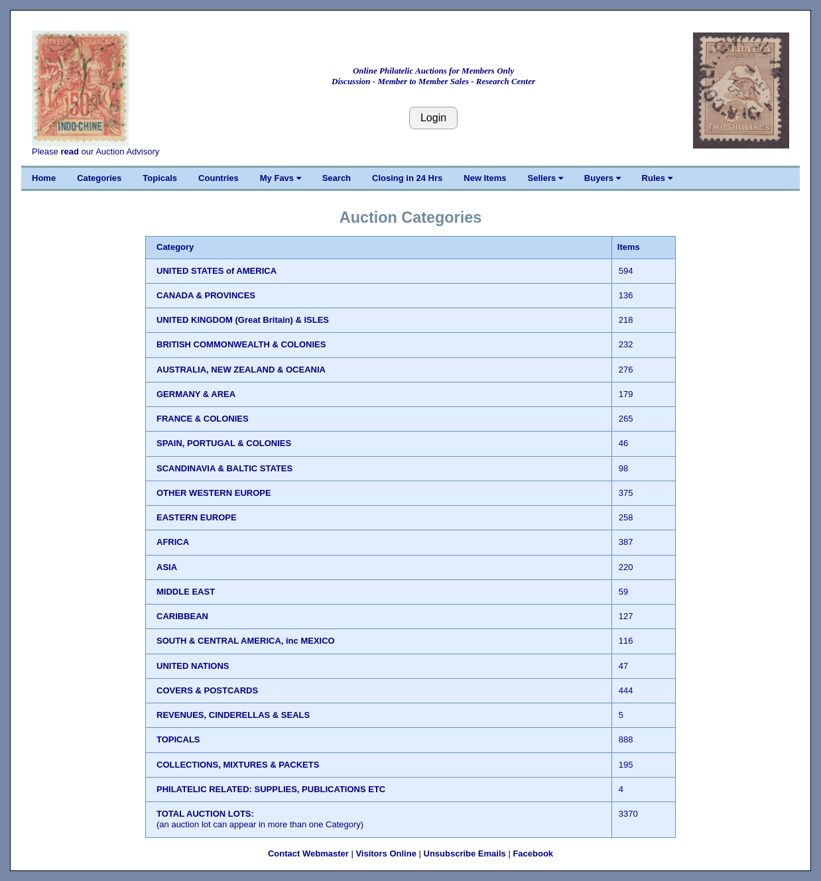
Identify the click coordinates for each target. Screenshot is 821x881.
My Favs (280, 178)
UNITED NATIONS (193, 666)
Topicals (160, 178)
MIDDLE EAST (186, 592)
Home (44, 178)
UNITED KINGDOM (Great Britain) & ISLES (243, 320)
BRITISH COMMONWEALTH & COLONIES (241, 344)
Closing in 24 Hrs (407, 178)
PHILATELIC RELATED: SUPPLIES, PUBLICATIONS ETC (271, 789)
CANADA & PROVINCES (206, 295)
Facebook (533, 853)
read (69, 151)
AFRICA (173, 542)
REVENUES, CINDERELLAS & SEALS (233, 715)
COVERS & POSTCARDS (207, 690)
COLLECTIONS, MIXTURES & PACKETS (238, 765)
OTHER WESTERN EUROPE (214, 493)
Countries (218, 178)
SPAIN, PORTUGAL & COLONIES (224, 443)
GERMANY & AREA (196, 394)
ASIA (167, 567)
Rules (657, 178)
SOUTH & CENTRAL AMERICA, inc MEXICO (246, 641)
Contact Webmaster (308, 853)
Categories (99, 178)
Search (336, 178)
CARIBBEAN (182, 616)
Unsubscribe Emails (465, 853)
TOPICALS (178, 739)
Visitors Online (385, 853)
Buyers (602, 178)
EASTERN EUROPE (197, 517)
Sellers (545, 178)
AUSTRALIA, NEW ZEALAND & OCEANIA (241, 370)
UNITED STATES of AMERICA (217, 271)
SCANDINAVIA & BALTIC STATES (224, 468)
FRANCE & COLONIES (203, 419)
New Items (485, 178)
